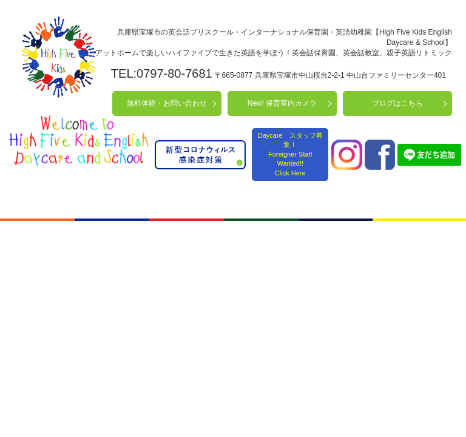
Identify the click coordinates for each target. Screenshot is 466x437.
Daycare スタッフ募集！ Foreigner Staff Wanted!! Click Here (290, 154)
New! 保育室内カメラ (282, 103)
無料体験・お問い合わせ (167, 103)
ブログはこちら (397, 103)
